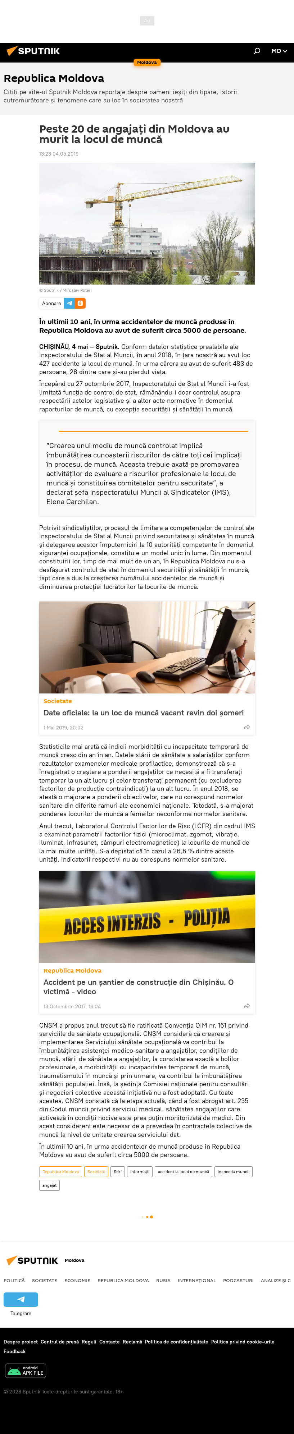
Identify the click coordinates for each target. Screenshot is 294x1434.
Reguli (89, 1341)
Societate (58, 701)
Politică (14, 1280)
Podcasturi (238, 1280)
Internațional (197, 1280)
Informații (139, 1171)
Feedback (15, 1351)
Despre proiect (21, 1341)
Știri (118, 1171)
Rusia (163, 1280)
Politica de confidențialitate (176, 1341)
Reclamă (132, 1341)
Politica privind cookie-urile (243, 1341)
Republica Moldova (72, 970)
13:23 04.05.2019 (58, 154)
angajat (49, 1185)
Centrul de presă (60, 1341)
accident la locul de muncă (183, 1171)
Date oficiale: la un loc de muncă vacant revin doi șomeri (144, 712)
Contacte (109, 1341)
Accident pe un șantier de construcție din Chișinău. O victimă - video (139, 986)
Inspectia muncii (233, 1171)
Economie (77, 1280)
